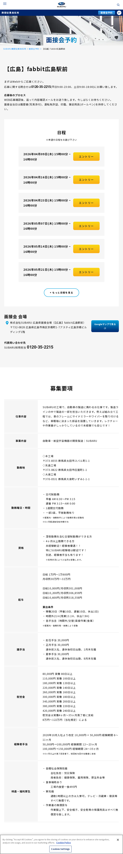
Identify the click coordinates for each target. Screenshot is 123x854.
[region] (61, 844)
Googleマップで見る (105, 326)
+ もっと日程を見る (61, 292)
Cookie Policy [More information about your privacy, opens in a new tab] (63, 842)
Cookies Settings (60, 848)
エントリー (86, 159)
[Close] (117, 839)
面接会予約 (107, 12)
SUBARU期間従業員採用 (14, 48)
